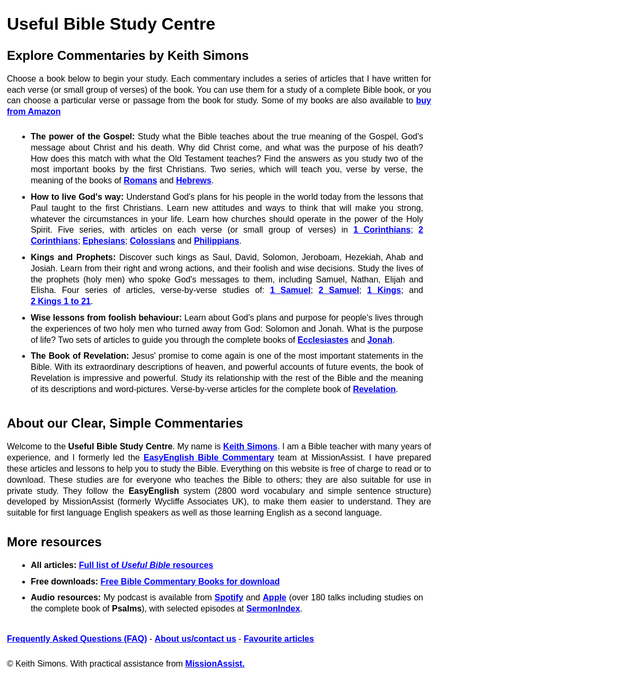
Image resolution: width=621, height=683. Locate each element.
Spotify (229, 597)
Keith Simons (250, 446)
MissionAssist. (214, 663)
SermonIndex (273, 608)
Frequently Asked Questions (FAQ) (77, 638)
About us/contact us (196, 638)
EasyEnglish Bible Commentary (209, 457)
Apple (274, 597)
